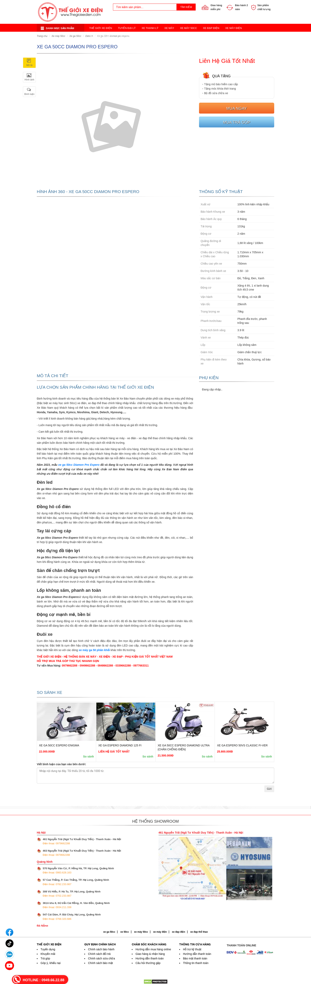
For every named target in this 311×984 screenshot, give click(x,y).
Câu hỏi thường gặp (148, 963)
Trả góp (45, 958)
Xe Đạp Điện (211, 28)
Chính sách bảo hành (101, 949)
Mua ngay (236, 108)
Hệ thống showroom (155, 821)
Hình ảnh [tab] (29, 79)
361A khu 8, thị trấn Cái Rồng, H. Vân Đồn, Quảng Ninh (76, 905)
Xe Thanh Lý (150, 28)
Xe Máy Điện (233, 28)
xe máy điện (160, 931)
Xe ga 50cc (75, 36)
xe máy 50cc (141, 931)
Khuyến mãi (48, 953)
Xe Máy (169, 28)
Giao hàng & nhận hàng (150, 953)
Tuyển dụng (48, 949)
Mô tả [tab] (29, 65)
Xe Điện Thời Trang (133, 35)
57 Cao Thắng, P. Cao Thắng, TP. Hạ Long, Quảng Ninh (76, 882)
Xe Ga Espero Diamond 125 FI (119, 745)
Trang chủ (42, 36)
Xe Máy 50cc (188, 28)
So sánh (88, 756)
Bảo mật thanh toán (195, 958)
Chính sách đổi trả (99, 953)
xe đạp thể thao (199, 931)
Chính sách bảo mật (100, 963)
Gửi (269, 788)
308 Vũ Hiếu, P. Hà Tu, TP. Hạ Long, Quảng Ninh (72, 893)
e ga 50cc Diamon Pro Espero (80, 464)
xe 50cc (124, 931)
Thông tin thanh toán (195, 963)
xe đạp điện (178, 931)
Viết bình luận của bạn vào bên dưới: (61, 764)
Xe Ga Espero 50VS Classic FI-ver (242, 745)
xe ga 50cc (109, 931)
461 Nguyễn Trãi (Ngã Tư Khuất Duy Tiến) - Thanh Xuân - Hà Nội (82, 841)
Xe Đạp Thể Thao (183, 35)
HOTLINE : (43, 980)
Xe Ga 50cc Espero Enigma (59, 745)
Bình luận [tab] (29, 94)
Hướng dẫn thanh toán (150, 958)
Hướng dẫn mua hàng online (153, 949)
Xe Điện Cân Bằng (101, 35)
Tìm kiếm (186, 7)
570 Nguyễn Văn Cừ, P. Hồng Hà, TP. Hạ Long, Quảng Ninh (78, 870)
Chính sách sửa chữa (101, 958)
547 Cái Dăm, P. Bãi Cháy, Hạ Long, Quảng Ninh (72, 916)
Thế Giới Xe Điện (100, 28)
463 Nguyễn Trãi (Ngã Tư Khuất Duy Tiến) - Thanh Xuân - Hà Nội (82, 852)
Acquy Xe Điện (211, 35)
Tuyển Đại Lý (127, 28)
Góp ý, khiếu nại (51, 963)
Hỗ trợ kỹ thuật (192, 949)
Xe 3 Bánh (159, 35)
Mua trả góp (236, 122)
